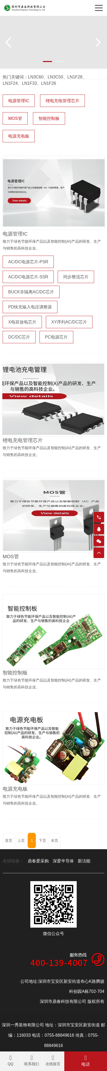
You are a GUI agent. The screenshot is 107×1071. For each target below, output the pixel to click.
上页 (21, 840)
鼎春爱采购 (38, 861)
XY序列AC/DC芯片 (69, 322)
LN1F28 (74, 77)
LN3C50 (55, 77)
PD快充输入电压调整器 (30, 307)
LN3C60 (35, 77)
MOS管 (15, 118)
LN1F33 (29, 83)
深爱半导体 (63, 861)
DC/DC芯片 (19, 337)
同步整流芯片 (76, 277)
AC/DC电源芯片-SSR (28, 277)
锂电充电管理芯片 (62, 100)
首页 (8, 840)
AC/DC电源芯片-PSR (28, 262)
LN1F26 (48, 83)
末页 (54, 840)
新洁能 (84, 861)
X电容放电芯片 (22, 322)
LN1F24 (10, 83)
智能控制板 (49, 118)
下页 (42, 840)
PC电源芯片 (56, 337)
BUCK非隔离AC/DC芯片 (31, 292)
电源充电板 (18, 136)
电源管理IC (18, 100)
